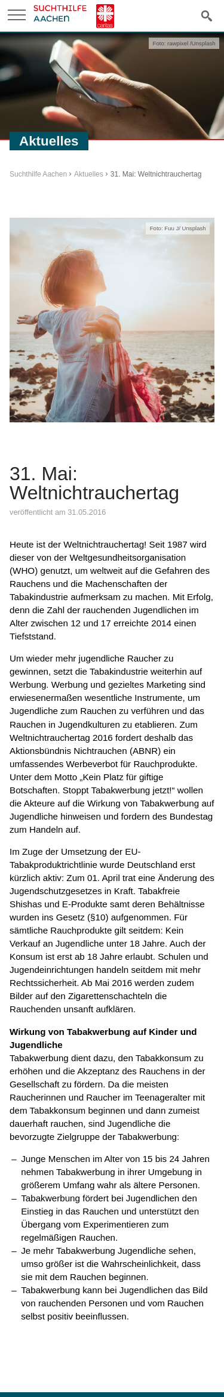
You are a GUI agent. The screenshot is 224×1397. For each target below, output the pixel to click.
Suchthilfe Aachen (38, 174)
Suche (207, 15)
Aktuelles (88, 174)
